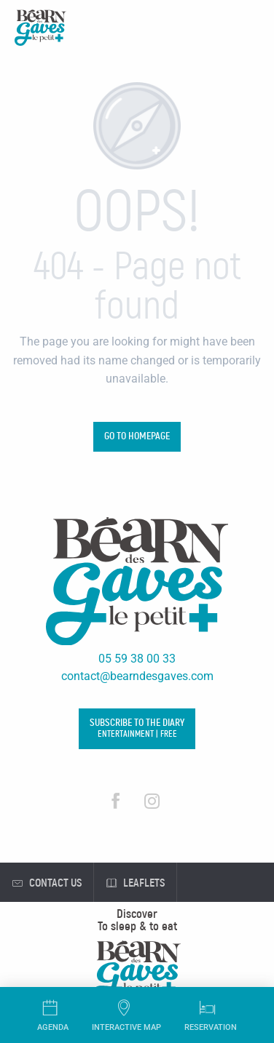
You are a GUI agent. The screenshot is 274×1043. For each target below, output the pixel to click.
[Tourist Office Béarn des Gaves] (40, 30)
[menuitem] (137, 914)
